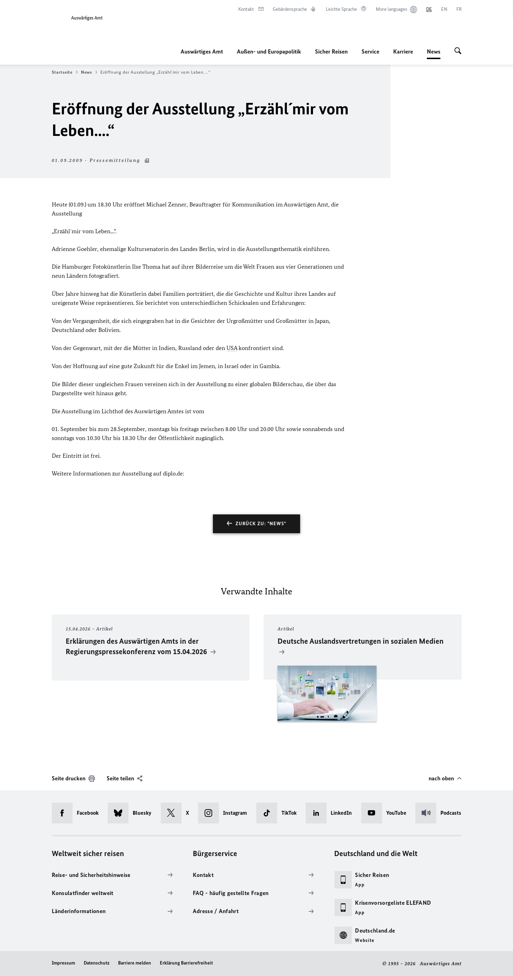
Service (370, 51)
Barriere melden (134, 963)
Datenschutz (96, 963)
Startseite (65, 72)
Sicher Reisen (331, 51)
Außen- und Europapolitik (269, 51)
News (433, 51)
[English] (444, 9)
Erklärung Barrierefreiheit (186, 963)
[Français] (459, 9)
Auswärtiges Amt (202, 51)
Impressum (63, 963)
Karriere (403, 51)
